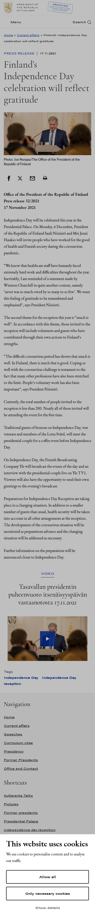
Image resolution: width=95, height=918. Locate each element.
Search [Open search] (79, 22)
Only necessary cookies (47, 893)
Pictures (11, 804)
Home (8, 35)
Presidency (14, 751)
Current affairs (28, 35)
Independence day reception (29, 830)
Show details (47, 907)
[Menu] (14, 22)
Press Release (19, 53)
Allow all (47, 877)
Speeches (13, 734)
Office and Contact (21, 768)
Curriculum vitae (18, 743)
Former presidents (21, 813)
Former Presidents (21, 760)
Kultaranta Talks (18, 795)
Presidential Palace (21, 821)
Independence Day (21, 678)
